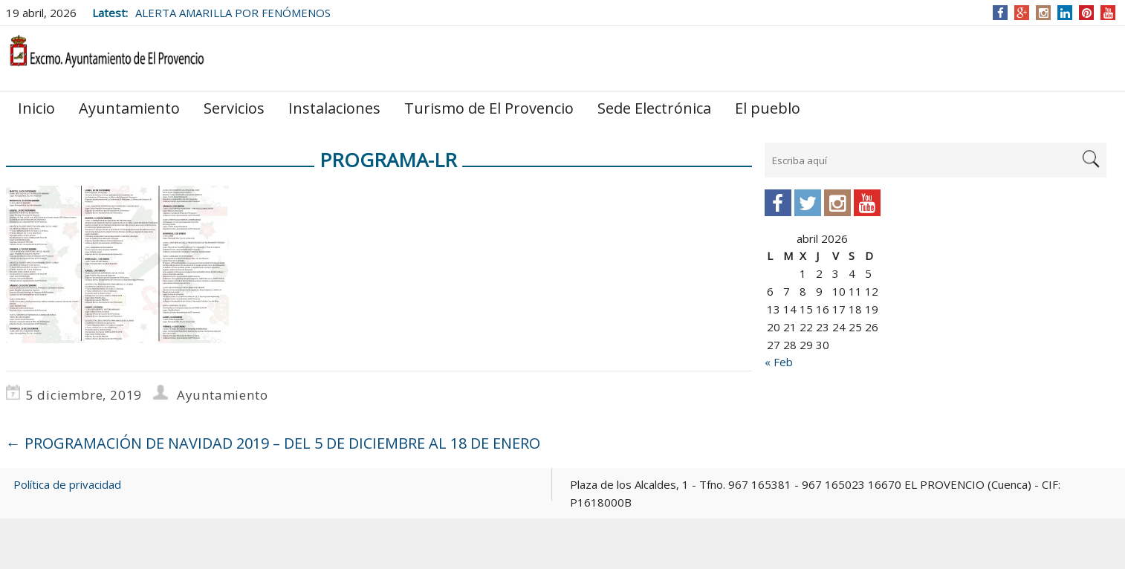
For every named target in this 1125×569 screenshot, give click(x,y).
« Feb (779, 361)
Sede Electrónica (654, 108)
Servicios (234, 108)
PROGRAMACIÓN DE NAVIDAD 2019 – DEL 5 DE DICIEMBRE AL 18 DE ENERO (273, 443)
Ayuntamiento (129, 108)
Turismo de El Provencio (489, 108)
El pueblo (767, 108)
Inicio (36, 108)
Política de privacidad (67, 484)
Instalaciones (334, 108)
